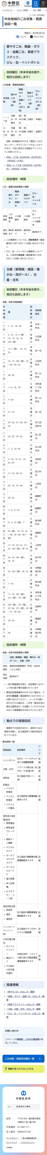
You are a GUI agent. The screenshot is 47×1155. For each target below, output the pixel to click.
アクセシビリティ (28, 1142)
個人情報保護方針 (30, 1138)
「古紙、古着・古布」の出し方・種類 (23, 1009)
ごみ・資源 (37, 10)
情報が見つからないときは (20, 1069)
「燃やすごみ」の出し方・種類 (20, 992)
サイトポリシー (12, 1138)
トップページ (7, 10)
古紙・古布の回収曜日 (13, 302)
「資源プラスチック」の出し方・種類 (23, 1004)
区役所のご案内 (24, 1106)
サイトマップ (11, 1142)
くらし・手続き (22, 10)
